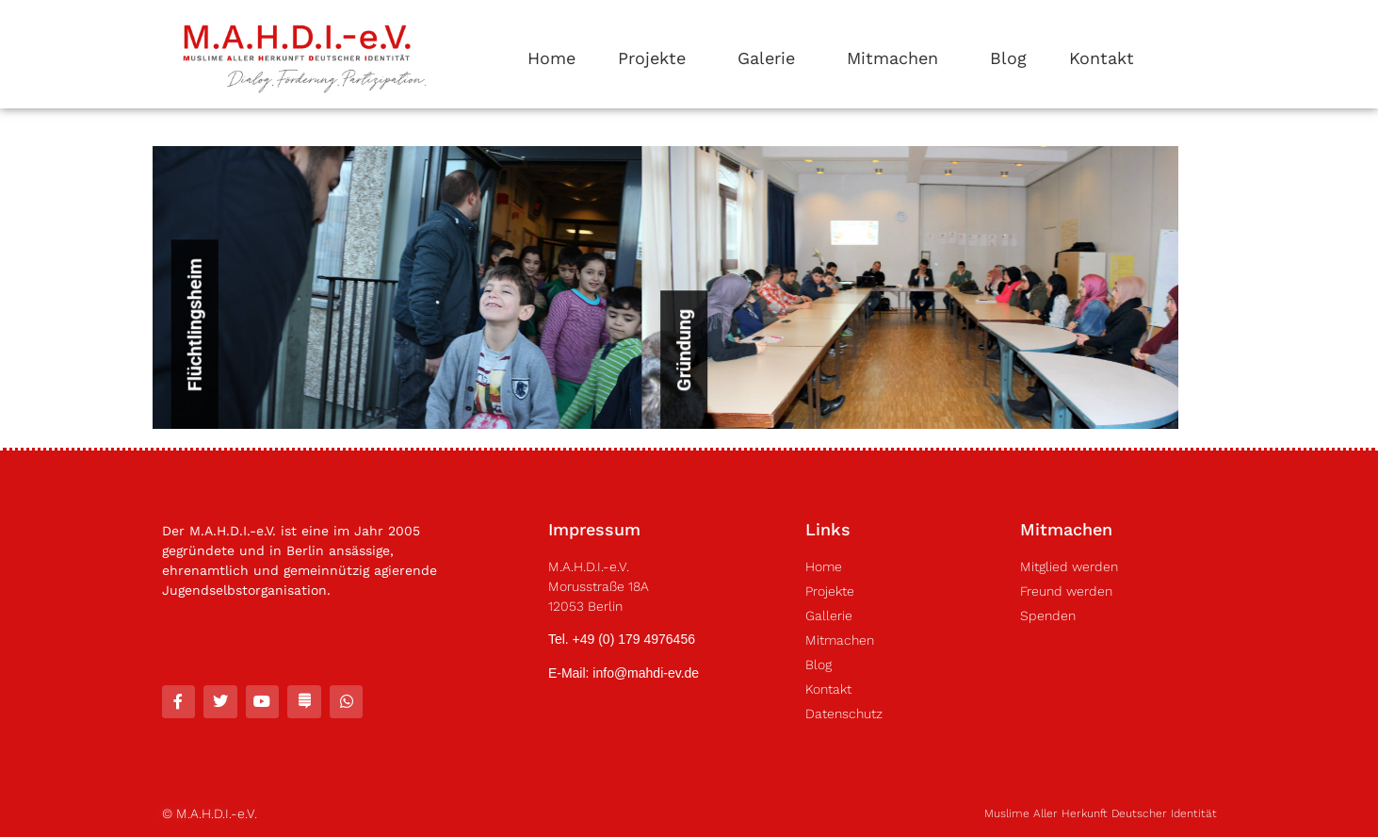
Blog (1008, 58)
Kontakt (1101, 58)
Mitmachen (897, 58)
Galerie (771, 58)
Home (551, 58)
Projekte (656, 58)
